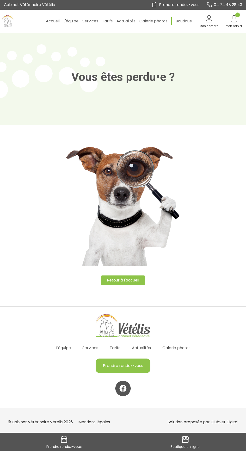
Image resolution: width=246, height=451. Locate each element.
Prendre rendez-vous (123, 365)
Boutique (184, 21)
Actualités (126, 21)
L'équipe (71, 21)
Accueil (53, 21)
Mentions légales (94, 422)
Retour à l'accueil (123, 280)
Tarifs (107, 21)
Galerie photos (153, 21)
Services (90, 21)
